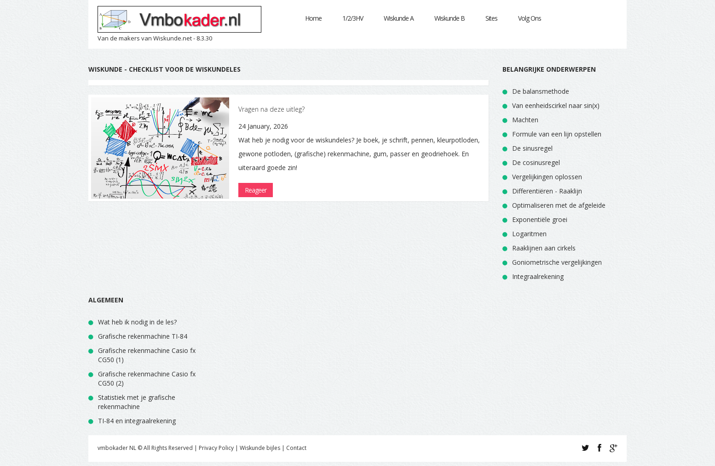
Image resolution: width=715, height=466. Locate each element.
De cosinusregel (536, 162)
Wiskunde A (399, 18)
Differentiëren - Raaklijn (547, 191)
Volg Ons (529, 18)
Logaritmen (529, 233)
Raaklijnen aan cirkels (544, 248)
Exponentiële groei (539, 219)
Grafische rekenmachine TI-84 (142, 336)
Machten (525, 119)
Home (313, 18)
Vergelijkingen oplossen (547, 176)
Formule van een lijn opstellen (556, 134)
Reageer (255, 190)
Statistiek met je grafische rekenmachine (136, 402)
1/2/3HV (352, 18)
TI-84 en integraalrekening (137, 420)
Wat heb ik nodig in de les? (137, 322)
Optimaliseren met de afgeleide (558, 205)
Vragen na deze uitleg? (271, 109)
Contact (296, 448)
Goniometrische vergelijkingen (557, 262)
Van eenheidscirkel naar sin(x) (556, 105)
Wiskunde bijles (260, 448)
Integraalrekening (538, 276)
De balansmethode (540, 91)
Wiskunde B (449, 18)
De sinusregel (532, 148)
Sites (491, 18)
